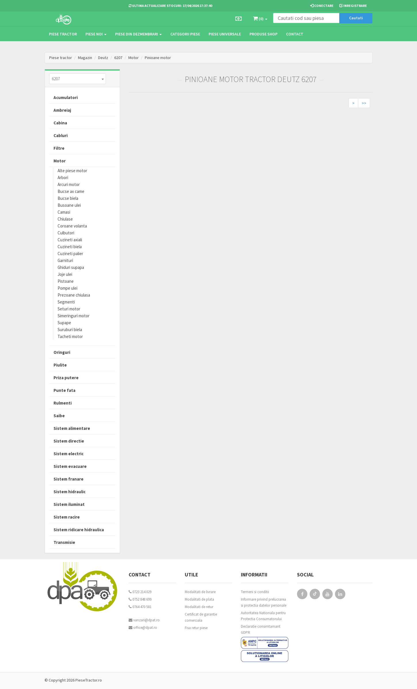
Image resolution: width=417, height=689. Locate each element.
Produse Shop (263, 34)
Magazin (85, 57)
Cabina (60, 123)
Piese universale (225, 34)
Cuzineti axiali (70, 239)
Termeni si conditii (255, 591)
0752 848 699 (140, 599)
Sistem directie (69, 441)
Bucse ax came (71, 191)
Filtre (59, 148)
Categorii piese (185, 34)
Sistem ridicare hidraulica (79, 529)
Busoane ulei (69, 205)
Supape (64, 322)
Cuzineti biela (70, 246)
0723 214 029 (140, 591)
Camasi (64, 212)
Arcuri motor (69, 184)
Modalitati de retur (199, 606)
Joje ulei (65, 274)
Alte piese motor (72, 170)
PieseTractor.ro (88, 680)
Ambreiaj (62, 110)
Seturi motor (69, 309)
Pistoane (66, 281)
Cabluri (61, 135)
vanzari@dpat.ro (144, 620)
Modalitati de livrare (200, 591)
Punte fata (64, 390)
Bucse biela (68, 198)
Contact (294, 34)
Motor (133, 57)
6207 (118, 57)
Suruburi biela (70, 329)
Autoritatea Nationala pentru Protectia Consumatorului (263, 615)
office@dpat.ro (143, 627)
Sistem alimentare (72, 428)
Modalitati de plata (199, 599)
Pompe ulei (67, 288)
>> (364, 103)
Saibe (59, 415)
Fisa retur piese (196, 627)
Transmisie (64, 542)
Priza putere (66, 377)
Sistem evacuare (70, 466)
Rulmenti (63, 403)
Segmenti (66, 302)
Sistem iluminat (69, 504)
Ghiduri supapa (71, 267)
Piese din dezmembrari (138, 34)
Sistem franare (68, 479)
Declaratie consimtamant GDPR (260, 629)
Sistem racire (67, 517)
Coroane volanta (72, 226)
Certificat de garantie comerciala (201, 617)
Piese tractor (63, 34)
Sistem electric (68, 453)
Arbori (63, 177)
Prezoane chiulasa (74, 295)
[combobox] (77, 78)
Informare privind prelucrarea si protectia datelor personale (263, 602)
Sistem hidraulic (69, 491)
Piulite (60, 365)
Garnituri (65, 260)
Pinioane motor (158, 57)
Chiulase (65, 219)
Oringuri (62, 352)
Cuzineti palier (70, 253)
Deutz (103, 57)
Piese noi (95, 34)
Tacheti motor (70, 336)
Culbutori (66, 233)
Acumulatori (66, 97)
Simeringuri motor (74, 315)
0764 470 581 (140, 606)
